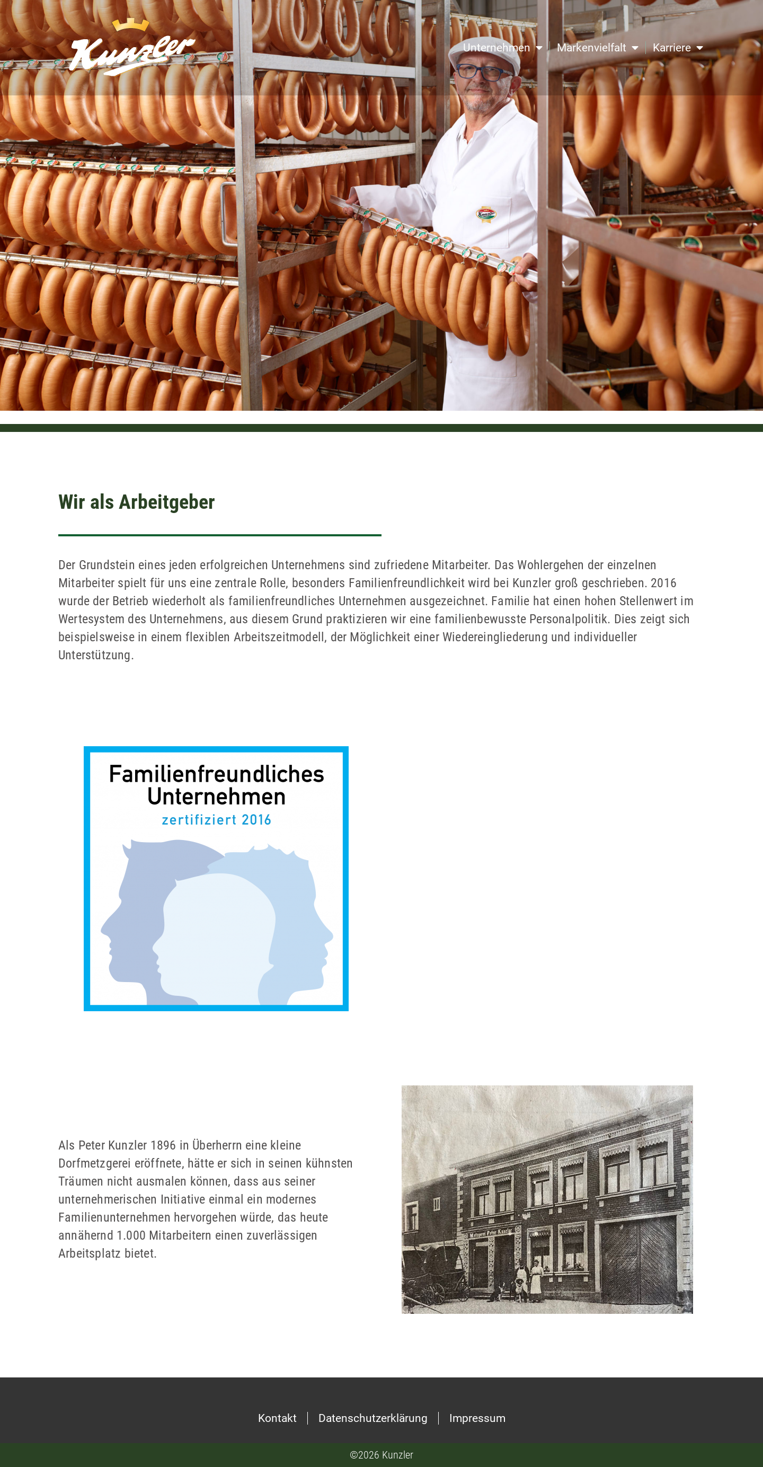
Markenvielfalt (597, 48)
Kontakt (277, 1418)
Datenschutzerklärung (373, 1418)
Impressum (477, 1418)
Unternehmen (503, 48)
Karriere (678, 48)
